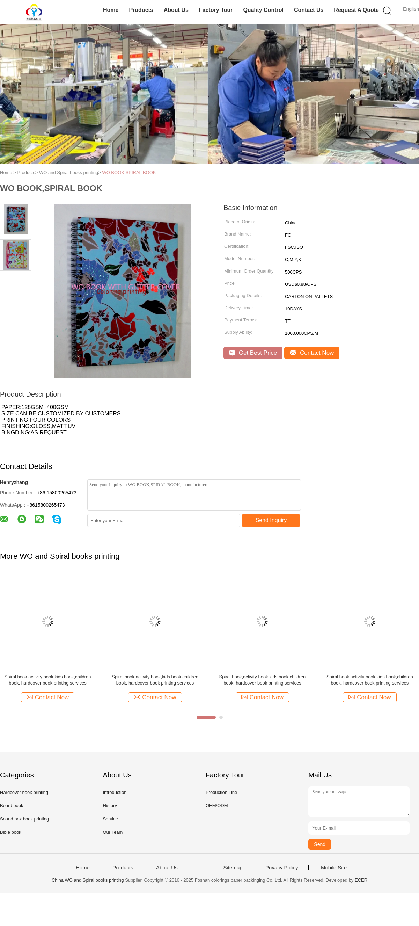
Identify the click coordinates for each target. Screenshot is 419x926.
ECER (361, 880)
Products (141, 10)
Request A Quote (356, 10)
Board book (11, 805)
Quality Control (263, 10)
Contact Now (312, 352)
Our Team (113, 832)
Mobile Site (334, 867)
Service (110, 819)
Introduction (114, 792)
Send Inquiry (271, 520)
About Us (176, 10)
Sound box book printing (24, 819)
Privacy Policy (281, 867)
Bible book (10, 832)
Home (110, 10)
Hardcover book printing (24, 792)
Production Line (221, 792)
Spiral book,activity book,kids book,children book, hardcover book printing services (48, 680)
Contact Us (308, 10)
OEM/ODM (217, 805)
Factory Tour (216, 10)
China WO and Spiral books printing (88, 880)
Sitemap (233, 867)
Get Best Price (253, 352)
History (110, 805)
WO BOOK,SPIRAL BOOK (129, 172)
